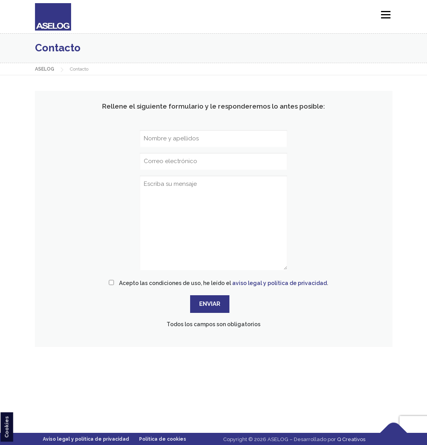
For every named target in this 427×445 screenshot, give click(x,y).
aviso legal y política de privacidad (279, 283)
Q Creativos (351, 439)
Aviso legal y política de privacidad (86, 439)
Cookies (6, 427)
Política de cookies (162, 439)
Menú (385, 14)
